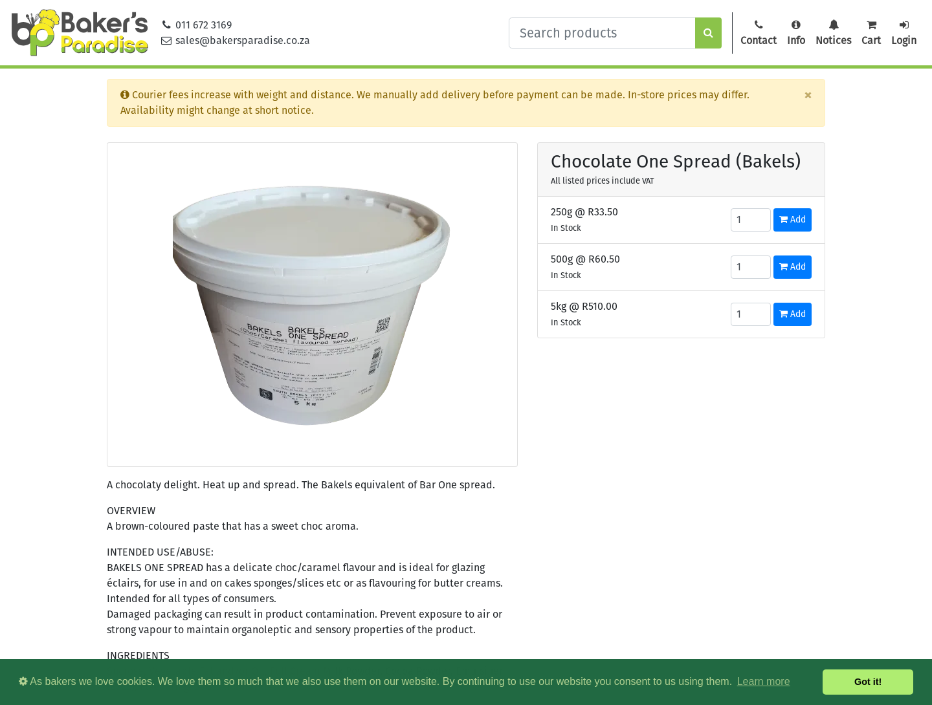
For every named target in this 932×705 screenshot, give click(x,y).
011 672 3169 (196, 25)
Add (792, 219)
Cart (871, 33)
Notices (833, 33)
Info (796, 33)
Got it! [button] (868, 682)
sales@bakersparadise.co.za (235, 40)
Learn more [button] (763, 681)
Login (903, 33)
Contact (758, 33)
